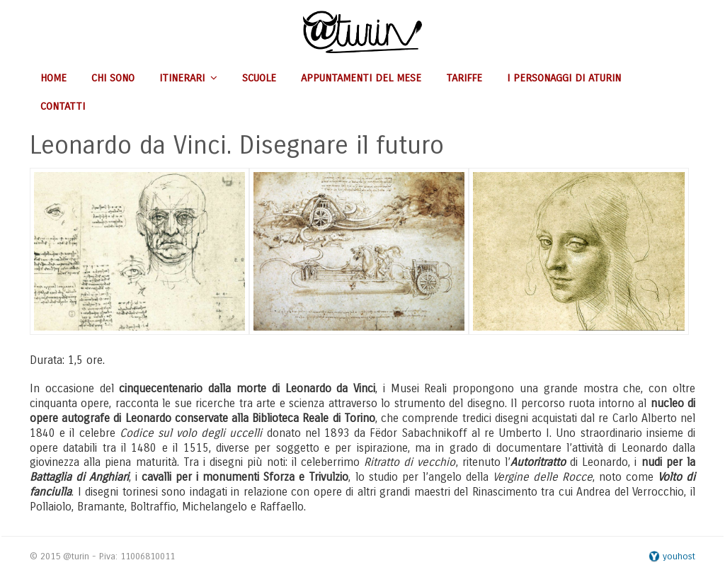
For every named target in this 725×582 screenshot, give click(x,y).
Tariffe (464, 78)
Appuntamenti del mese (361, 78)
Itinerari (188, 78)
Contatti (62, 106)
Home (53, 78)
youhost (672, 556)
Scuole (259, 78)
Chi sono (113, 78)
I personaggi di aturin (564, 78)
